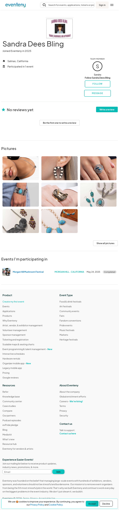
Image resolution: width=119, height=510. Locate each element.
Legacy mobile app (12, 368)
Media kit (7, 434)
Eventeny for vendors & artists (17, 448)
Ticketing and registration (15, 339)
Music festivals (67, 330)
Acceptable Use (47, 498)
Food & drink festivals (70, 301)
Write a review (106, 109)
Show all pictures (105, 243)
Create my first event (13, 301)
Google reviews (10, 377)
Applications (8, 311)
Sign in (102, 5)
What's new (8, 439)
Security (64, 415)
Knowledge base (11, 396)
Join (58, 471)
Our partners (8, 415)
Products (7, 315)
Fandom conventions (70, 320)
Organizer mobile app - (16, 363)
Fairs (62, 315)
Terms (63, 406)
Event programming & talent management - (27, 349)
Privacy (63, 410)
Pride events (66, 325)
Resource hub (9, 444)
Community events (69, 311)
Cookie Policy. (56, 504)
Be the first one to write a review (59, 122)
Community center (12, 401)
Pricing (5, 372)
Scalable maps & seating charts (18, 344)
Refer (5, 391)
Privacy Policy (37, 504)
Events (5, 306)
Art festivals (66, 306)
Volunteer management (14, 330)
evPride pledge (10, 425)
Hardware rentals (11, 358)
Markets (64, 334)
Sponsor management (14, 334)
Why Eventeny (9, 320)
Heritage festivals (69, 339)
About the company (70, 391)
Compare (7, 410)
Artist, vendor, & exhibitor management (22, 325)
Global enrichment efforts (73, 396)
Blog (4, 429)
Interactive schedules (13, 353)
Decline (106, 503)
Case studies (9, 406)
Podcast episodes (11, 420)
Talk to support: (73, 432)
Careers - (71, 401)
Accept (92, 503)
